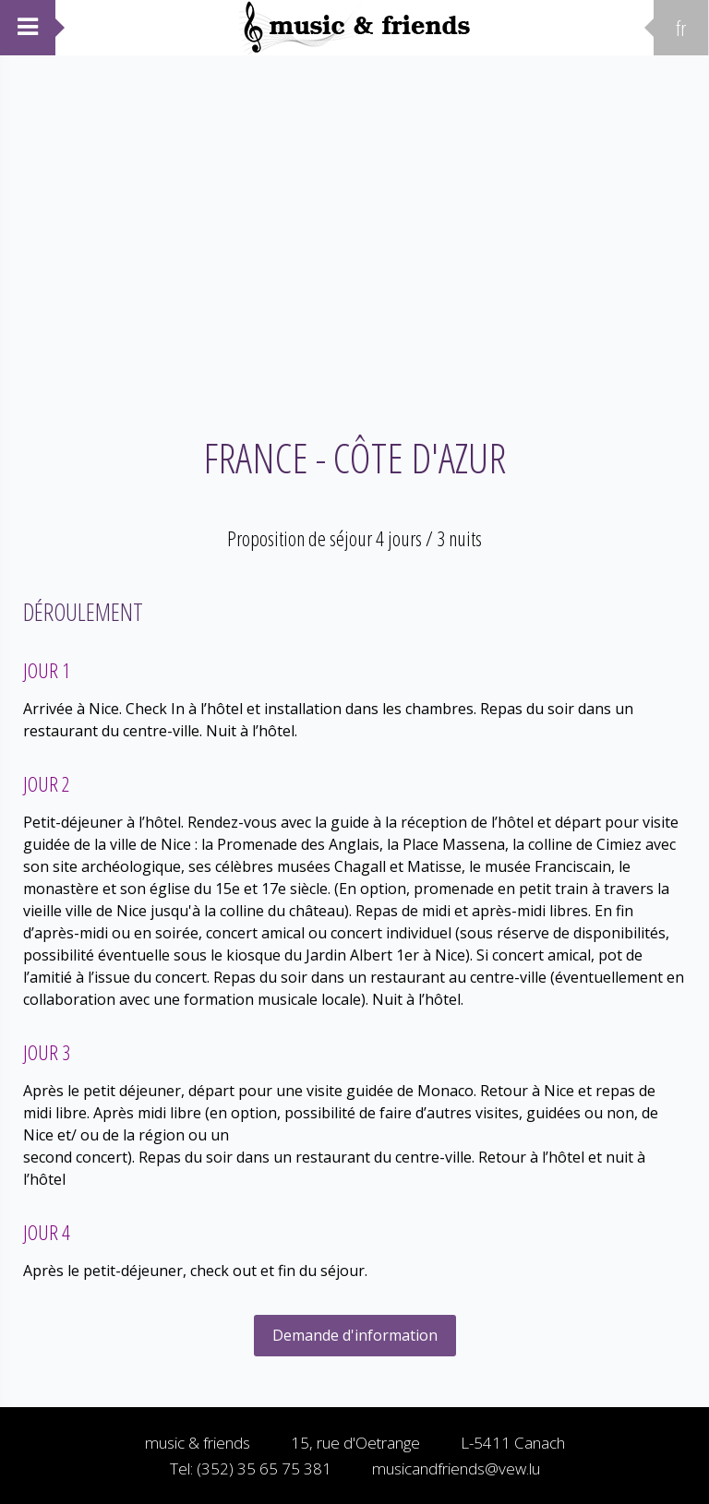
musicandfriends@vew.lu (456, 1468)
